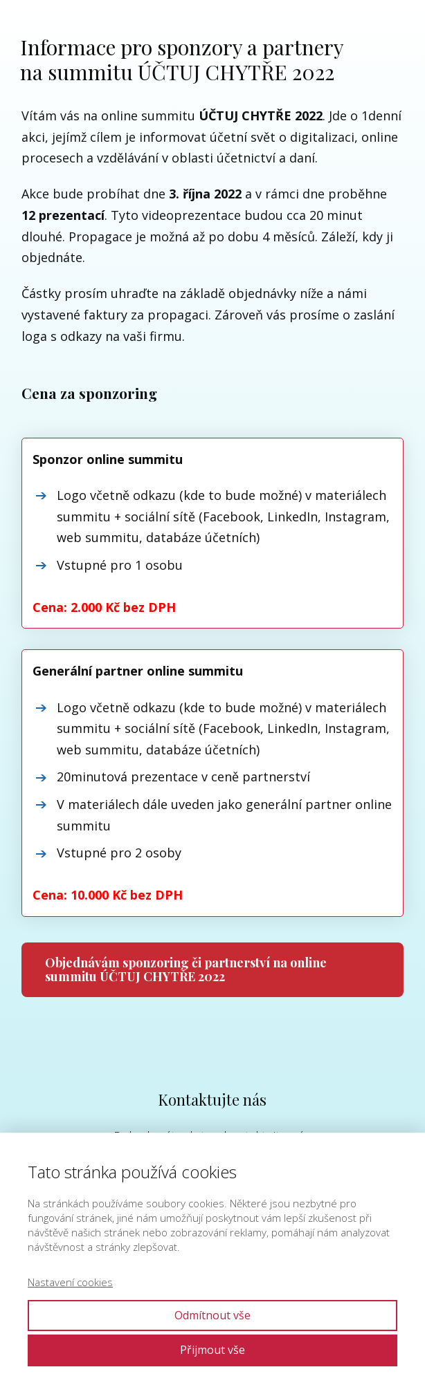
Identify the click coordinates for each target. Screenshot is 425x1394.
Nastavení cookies (70, 1282)
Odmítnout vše (212, 1315)
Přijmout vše (212, 1349)
